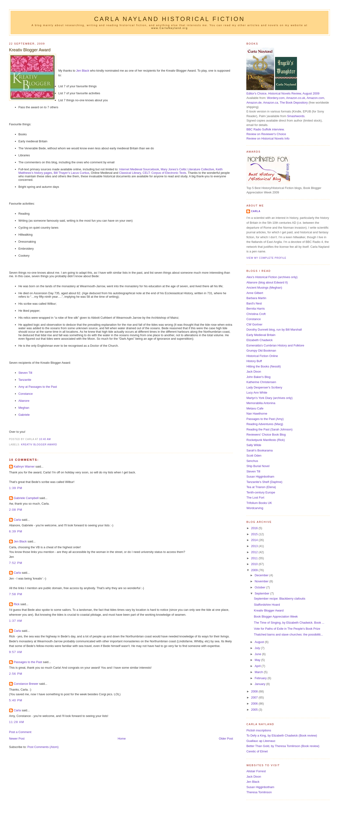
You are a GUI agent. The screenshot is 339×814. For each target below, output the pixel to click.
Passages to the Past (28, 662)
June (258, 654)
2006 (254, 703)
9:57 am (15, 652)
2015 (254, 534)
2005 (254, 709)
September (262, 593)
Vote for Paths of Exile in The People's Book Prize (287, 628)
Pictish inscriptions (258, 730)
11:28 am (16, 722)
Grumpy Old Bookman (261, 350)
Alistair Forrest (256, 771)
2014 (254, 540)
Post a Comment (20, 732)
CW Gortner (254, 324)
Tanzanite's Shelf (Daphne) (264, 482)
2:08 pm (15, 509)
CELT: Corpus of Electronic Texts (164, 173)
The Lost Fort (255, 497)
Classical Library (130, 173)
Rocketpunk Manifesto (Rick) (265, 440)
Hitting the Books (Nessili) (263, 366)
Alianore (23, 400)
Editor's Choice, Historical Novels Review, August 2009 (282, 93)
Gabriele (24, 414)
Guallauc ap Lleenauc (260, 741)
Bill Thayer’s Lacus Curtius (71, 173)
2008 (254, 691)
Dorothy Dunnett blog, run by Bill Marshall (274, 329)
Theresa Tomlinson (259, 792)
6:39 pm (15, 531)
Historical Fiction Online (262, 356)
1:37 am (15, 620)
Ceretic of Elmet (257, 751)
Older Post (226, 738)
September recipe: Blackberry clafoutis (279, 598)
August (260, 642)
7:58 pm (15, 594)
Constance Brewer (26, 683)
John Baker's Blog (258, 377)
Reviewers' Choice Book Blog (266, 434)
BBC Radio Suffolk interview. (265, 129)
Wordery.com (276, 98)
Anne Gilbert (254, 293)
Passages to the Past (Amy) (264, 419)
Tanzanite (24, 379)
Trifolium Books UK (259, 503)
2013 (254, 546)
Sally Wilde (253, 445)
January (260, 684)
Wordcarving (254, 508)
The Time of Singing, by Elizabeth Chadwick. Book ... (289, 622)
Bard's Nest (254, 303)
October (260, 587)
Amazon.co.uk (295, 98)
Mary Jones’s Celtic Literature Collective (187, 169)
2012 (254, 552)
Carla (17, 519)
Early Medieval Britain (260, 335)
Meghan (23, 407)
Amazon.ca (270, 102)
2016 (254, 528)
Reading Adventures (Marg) (264, 424)
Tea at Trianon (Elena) (261, 487)
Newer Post (17, 738)
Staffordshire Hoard (267, 604)
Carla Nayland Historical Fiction (169, 19)
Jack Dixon (253, 371)
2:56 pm (15, 673)
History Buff (254, 361)
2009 (254, 570)
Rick (17, 604)
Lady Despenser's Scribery (264, 387)
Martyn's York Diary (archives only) (269, 398)
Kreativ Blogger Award (30, 50)
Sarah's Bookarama (259, 450)
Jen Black (82, 70)
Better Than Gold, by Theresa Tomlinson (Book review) (282, 746)
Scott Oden (253, 455)
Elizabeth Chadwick (259, 340)
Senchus (252, 461)
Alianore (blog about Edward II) (267, 282)
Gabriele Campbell (26, 498)
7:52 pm (15, 563)
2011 (254, 558)
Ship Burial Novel (257, 466)
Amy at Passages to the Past (37, 386)
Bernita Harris (255, 308)
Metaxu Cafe (254, 408)
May (258, 660)
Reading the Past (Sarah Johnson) (269, 429)
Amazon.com (315, 98)
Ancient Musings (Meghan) (264, 287)
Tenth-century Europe (260, 492)
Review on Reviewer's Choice (266, 134)
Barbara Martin (256, 298)
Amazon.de (253, 102)
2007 (254, 697)
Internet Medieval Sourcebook (139, 169)
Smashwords (295, 116)
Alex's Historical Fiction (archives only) (271, 277)
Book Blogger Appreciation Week (276, 616)
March (259, 672)
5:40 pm (15, 700)
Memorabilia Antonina (260, 403)
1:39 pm (15, 488)
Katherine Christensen (261, 382)
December (262, 575)
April (258, 666)
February (261, 678)
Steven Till (25, 372)
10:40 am (45, 439)
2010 (254, 564)
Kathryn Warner (24, 466)
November (262, 581)
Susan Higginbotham (260, 476)
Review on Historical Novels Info (267, 138)
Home (122, 738)
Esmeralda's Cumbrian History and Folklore (275, 345)
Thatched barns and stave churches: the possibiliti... (288, 634)
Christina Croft (255, 314)
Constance (25, 393)
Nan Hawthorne (256, 413)
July (258, 648)
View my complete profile (266, 258)
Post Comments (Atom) (43, 747)
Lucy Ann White (256, 392)
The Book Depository (294, 102)
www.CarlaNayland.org (169, 28)
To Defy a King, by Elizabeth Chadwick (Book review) (281, 735)
